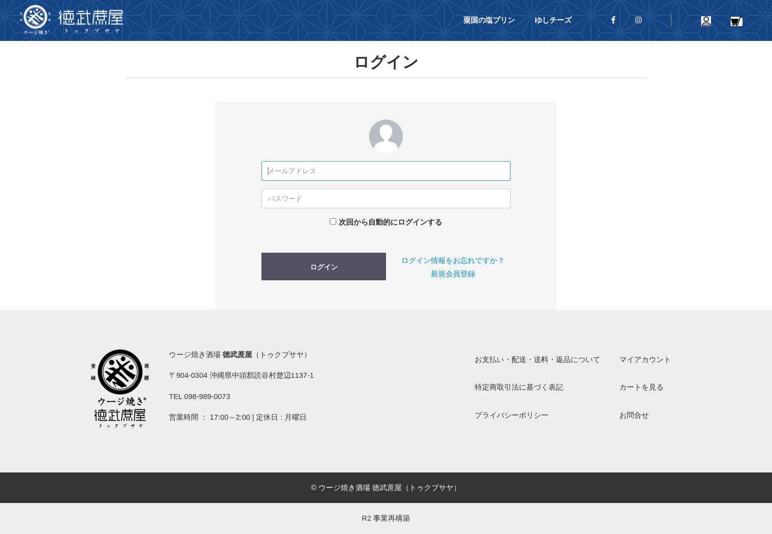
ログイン (324, 267)
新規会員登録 (453, 273)
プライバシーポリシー (511, 415)
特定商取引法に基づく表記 (519, 387)
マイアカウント (645, 359)
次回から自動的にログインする (390, 222)
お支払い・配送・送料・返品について (537, 359)
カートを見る (641, 387)
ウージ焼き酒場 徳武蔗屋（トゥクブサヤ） (71, 19)
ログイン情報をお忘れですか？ (453, 260)
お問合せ (634, 415)
